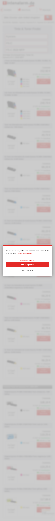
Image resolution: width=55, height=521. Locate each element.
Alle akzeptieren (27, 265)
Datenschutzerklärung (24, 253)
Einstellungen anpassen (27, 260)
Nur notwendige (27, 270)
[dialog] (27, 260)
